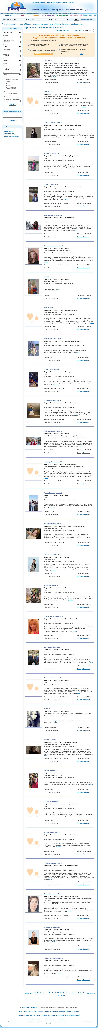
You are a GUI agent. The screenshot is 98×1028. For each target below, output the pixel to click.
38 (83, 992)
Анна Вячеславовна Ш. (52, 338)
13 (63, 991)
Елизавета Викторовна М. (53, 215)
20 (84, 991)
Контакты (72, 2)
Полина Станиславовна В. (53, 958)
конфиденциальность (72, 1007)
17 (75, 991)
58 (58, 995)
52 (72, 994)
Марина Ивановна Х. (51, 770)
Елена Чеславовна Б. (52, 894)
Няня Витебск (37, 1015)
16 (72, 991)
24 (43, 992)
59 (61, 995)
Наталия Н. (48, 61)
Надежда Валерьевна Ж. (53, 462)
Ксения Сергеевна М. (52, 153)
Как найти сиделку (9, 133)
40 (38, 994)
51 (69, 994)
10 (55, 991)
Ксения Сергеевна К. (51, 739)
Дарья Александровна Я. (53, 493)
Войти (81, 54)
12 (61, 991)
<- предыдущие (27, 993)
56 (83, 994)
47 (58, 994)
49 (63, 994)
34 (72, 992)
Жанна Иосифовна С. (52, 647)
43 (46, 994)
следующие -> (91, 993)
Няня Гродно (64, 1015)
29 (58, 992)
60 (64, 995)
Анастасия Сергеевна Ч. (53, 431)
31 (63, 992)
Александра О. (49, 307)
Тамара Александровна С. (53, 616)
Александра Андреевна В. (53, 246)
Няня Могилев (46, 1015)
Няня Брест (29, 1015)
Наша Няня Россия (33, 1019)
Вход (48, 2)
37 (81, 992)
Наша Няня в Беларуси (30, 1007)
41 (41, 994)
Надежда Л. (48, 91)
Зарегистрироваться (39, 2)
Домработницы (42, 1011)
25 (46, 992)
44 (49, 994)
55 (81, 994)
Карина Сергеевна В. (51, 554)
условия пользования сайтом (57, 1007)
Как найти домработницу (11, 136)
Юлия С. (47, 709)
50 (66, 994)
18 (78, 991)
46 (55, 994)
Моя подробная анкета (83, 82)
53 (75, 994)
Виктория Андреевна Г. (52, 927)
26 (49, 992)
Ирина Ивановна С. (51, 184)
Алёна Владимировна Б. (53, 863)
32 (66, 992)
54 (78, 994)
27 (52, 992)
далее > (55, 76)
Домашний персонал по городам (69, 1011)
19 (81, 991)
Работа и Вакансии (53, 1011)
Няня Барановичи (74, 1015)
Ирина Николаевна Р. (52, 369)
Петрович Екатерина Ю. (53, 678)
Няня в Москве (49, 1019)
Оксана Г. (47, 277)
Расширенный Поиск (87, 19)
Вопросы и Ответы (61, 2)
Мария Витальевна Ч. (52, 832)
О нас (53, 2)
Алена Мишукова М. (51, 585)
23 (40, 992)
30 (61, 992)
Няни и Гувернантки (25, 1011)
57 (55, 995)
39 (35, 994)
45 (52, 994)
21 (35, 992)
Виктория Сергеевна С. (52, 400)
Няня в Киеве (62, 1019)
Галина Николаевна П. (52, 801)
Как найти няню (8, 131)
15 (69, 991)
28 (55, 992)
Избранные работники (62, 30)
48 (61, 994)
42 (43, 994)
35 (75, 992)
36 (78, 992)
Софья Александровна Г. (53, 122)
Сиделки (34, 1011)
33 (69, 992)
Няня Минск (21, 1015)
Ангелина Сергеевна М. (52, 523)
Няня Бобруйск (55, 1015)
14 (66, 991)
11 (58, 991)
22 (38, 992)
